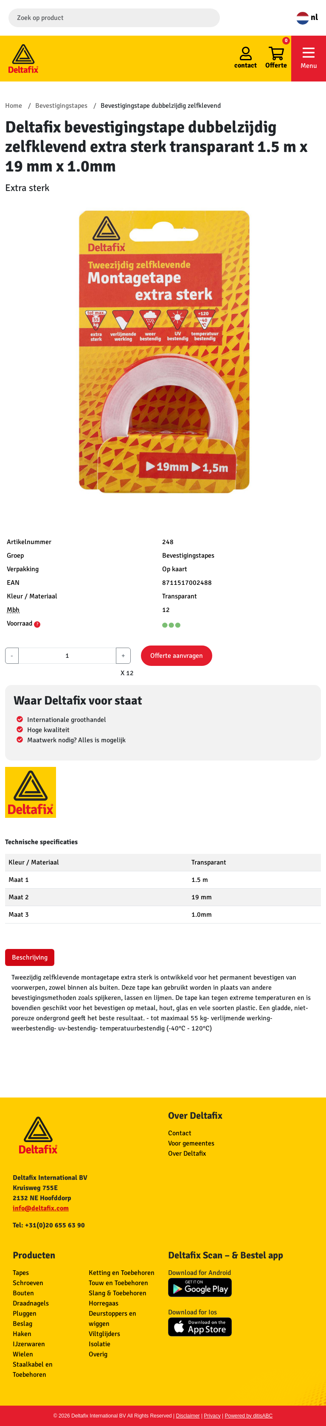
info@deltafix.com (41, 1208)
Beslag (22, 1323)
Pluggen (25, 1313)
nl (307, 17)
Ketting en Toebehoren (122, 1273)
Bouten (23, 1293)
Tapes (21, 1273)
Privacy (212, 1416)
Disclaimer (188, 1416)
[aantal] (67, 656)
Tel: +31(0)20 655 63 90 (49, 1225)
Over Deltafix (187, 1153)
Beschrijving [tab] (30, 957)
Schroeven (28, 1283)
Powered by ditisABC (249, 1416)
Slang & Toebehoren (117, 1293)
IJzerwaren (29, 1344)
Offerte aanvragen (176, 655)
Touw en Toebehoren (118, 1283)
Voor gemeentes (191, 1143)
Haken (22, 1334)
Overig (98, 1354)
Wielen (23, 1354)
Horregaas (103, 1303)
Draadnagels (31, 1303)
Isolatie (99, 1344)
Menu (308, 58)
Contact (179, 1133)
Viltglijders (104, 1334)
